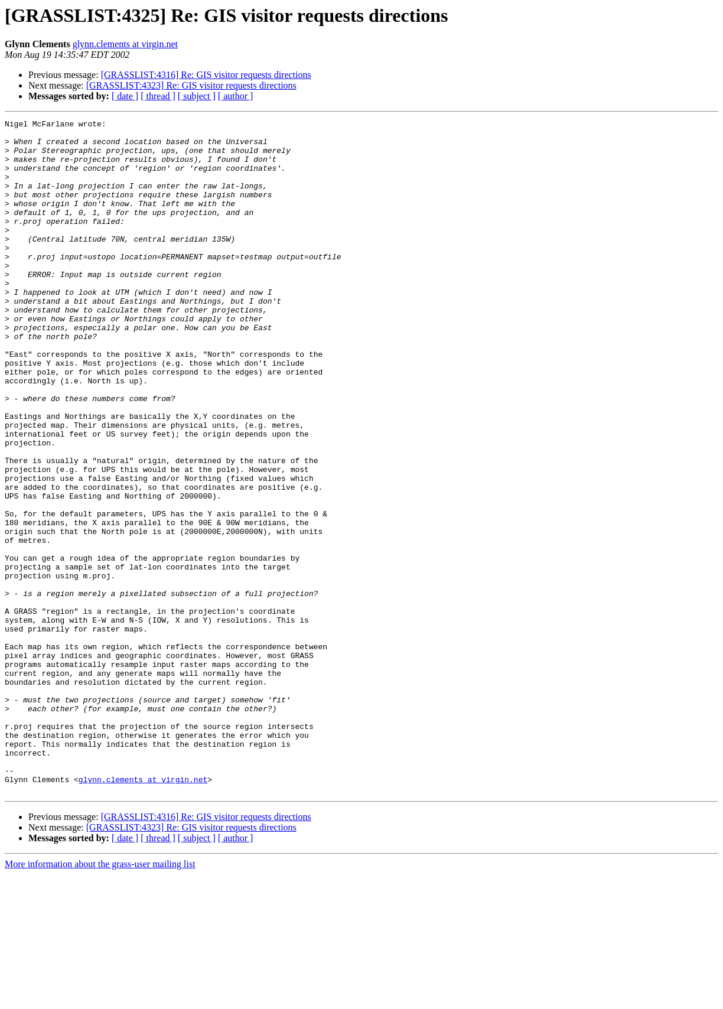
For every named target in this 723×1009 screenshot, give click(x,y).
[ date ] (125, 96)
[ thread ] (158, 96)
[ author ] (235, 96)
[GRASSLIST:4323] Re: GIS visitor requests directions (191, 85)
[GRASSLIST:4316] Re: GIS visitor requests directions (206, 75)
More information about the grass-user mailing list (100, 999)
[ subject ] (197, 96)
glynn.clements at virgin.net (125, 44)
